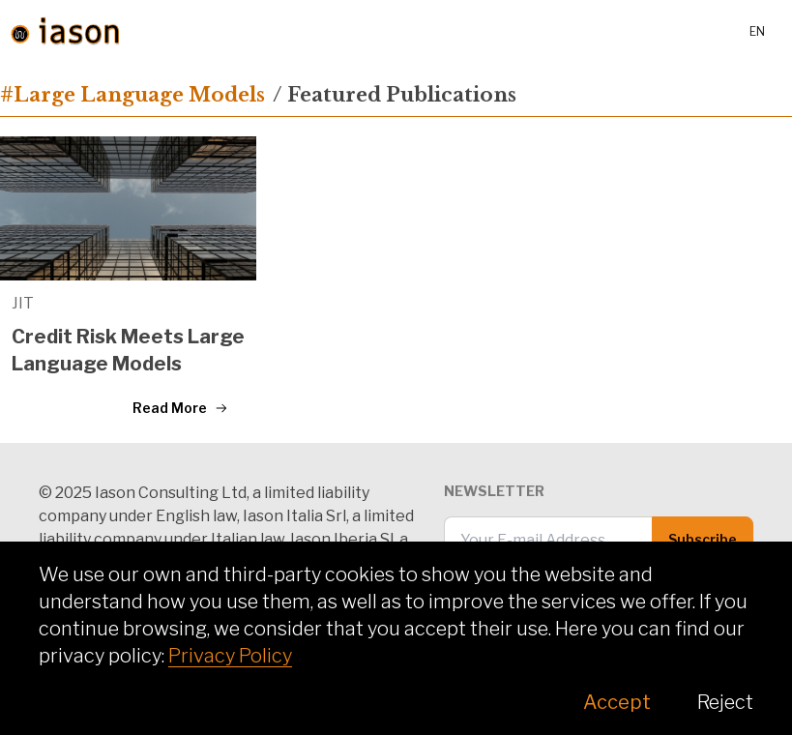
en (757, 31)
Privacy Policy (230, 655)
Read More (180, 407)
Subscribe (702, 539)
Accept (617, 702)
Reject (725, 702)
